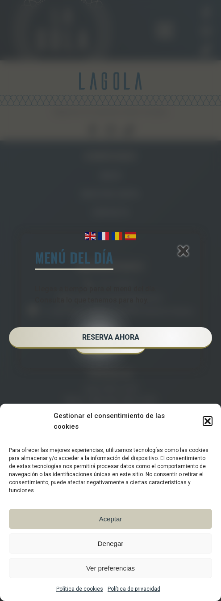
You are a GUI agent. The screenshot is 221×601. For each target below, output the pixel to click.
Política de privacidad (134, 589)
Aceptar (110, 519)
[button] (207, 421)
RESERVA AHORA (110, 337)
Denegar (111, 543)
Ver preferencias (110, 568)
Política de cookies (79, 589)
